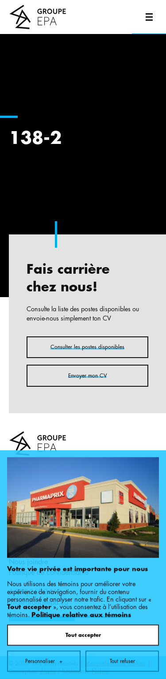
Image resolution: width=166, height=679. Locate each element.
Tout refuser (122, 627)
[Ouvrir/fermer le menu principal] (149, 17)
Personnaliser (43, 627)
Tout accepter (83, 601)
